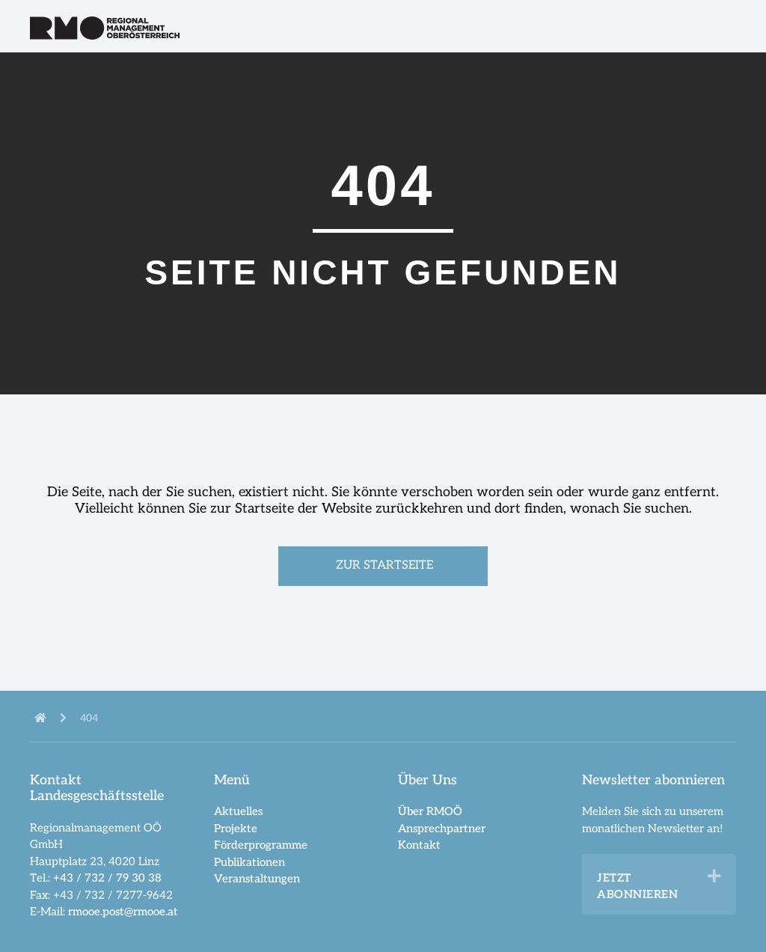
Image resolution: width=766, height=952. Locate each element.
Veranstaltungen (257, 878)
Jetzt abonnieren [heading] (637, 886)
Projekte (235, 828)
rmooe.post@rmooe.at (123, 911)
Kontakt (419, 845)
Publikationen (249, 862)
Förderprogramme (260, 845)
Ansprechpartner (441, 828)
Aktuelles (238, 811)
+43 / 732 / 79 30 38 (107, 878)
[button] (714, 876)
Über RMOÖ (430, 811)
